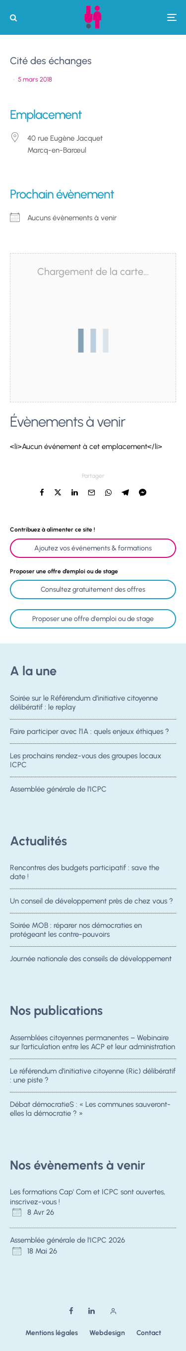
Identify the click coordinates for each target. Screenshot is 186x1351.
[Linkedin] (91, 1311)
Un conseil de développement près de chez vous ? (91, 901)
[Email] (91, 492)
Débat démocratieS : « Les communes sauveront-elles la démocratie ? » (90, 1109)
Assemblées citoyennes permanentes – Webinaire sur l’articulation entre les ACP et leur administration (92, 1042)
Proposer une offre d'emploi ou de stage (93, 619)
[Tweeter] (58, 492)
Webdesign (107, 1333)
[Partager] (42, 492)
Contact (148, 1333)
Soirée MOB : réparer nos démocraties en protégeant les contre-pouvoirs (76, 930)
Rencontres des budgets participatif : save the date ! (84, 872)
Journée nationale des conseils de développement (91, 961)
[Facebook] (71, 1311)
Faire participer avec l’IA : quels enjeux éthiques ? (89, 731)
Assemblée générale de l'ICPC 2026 (67, 1240)
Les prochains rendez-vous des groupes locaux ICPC (85, 761)
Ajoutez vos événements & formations (93, 548)
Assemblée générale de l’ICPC (58, 792)
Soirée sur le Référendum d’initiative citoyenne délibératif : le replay (84, 703)
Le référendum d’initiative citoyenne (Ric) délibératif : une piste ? (93, 1075)
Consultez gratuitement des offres (93, 589)
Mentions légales (51, 1333)
